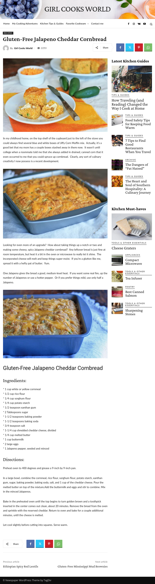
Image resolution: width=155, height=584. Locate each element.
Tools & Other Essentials (126, 216)
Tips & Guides (119, 95)
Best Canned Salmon (137, 262)
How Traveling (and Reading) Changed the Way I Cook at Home (130, 101)
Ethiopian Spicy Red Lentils (20, 566)
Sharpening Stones (135, 279)
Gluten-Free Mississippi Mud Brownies (83, 566)
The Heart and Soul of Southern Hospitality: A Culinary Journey (138, 163)
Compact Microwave (137, 231)
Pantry (129, 258)
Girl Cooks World (23, 48)
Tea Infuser (131, 248)
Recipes (8, 33)
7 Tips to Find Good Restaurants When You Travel (138, 131)
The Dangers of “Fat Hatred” (136, 147)
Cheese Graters (120, 220)
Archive (129, 141)
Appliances (131, 227)
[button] (151, 24)
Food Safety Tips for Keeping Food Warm (136, 114)
